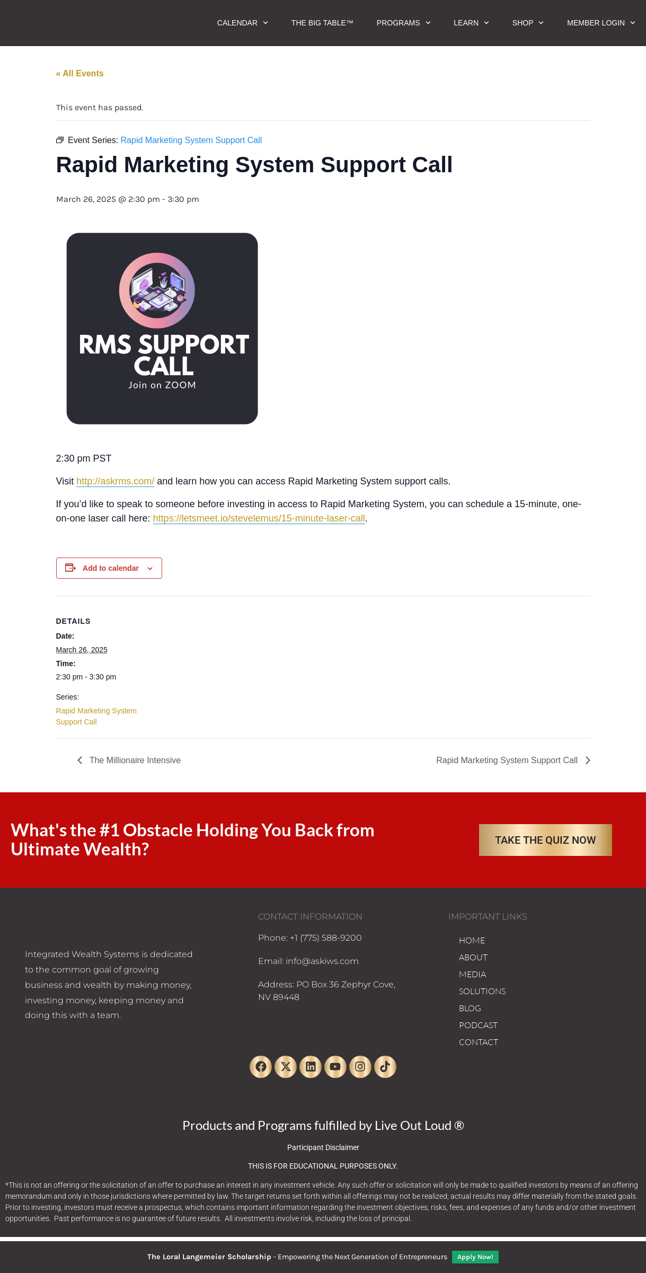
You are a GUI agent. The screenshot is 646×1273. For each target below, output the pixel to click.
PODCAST (478, 1025)
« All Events (80, 73)
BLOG (470, 1008)
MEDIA (472, 974)
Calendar (242, 23)
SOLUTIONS (482, 991)
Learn (471, 23)
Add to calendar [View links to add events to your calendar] (111, 568)
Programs (403, 23)
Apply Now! (475, 1257)
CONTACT (478, 1042)
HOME (472, 940)
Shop (528, 23)
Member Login (601, 23)
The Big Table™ (322, 23)
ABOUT (473, 957)
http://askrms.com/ (115, 481)
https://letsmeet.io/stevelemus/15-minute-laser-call (259, 518)
